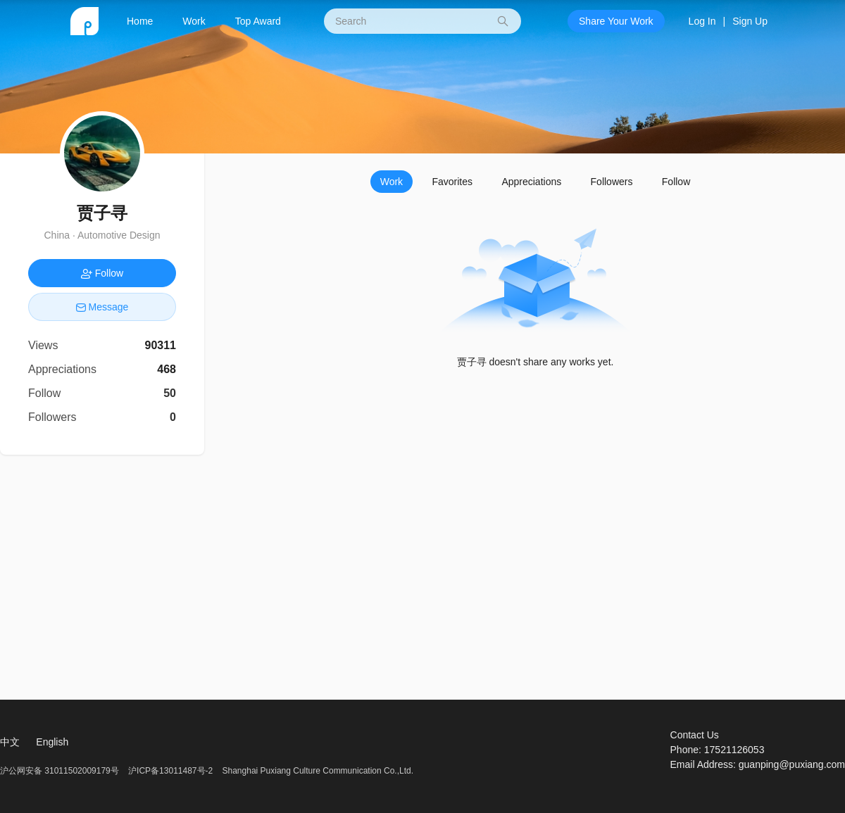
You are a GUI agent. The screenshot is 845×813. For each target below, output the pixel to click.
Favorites (452, 181)
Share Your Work (616, 21)
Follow (676, 181)
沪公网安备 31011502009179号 (60, 771)
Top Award (258, 21)
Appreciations (531, 181)
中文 (10, 742)
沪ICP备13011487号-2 (170, 771)
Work (193, 21)
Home (140, 21)
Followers (612, 181)
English (52, 742)
